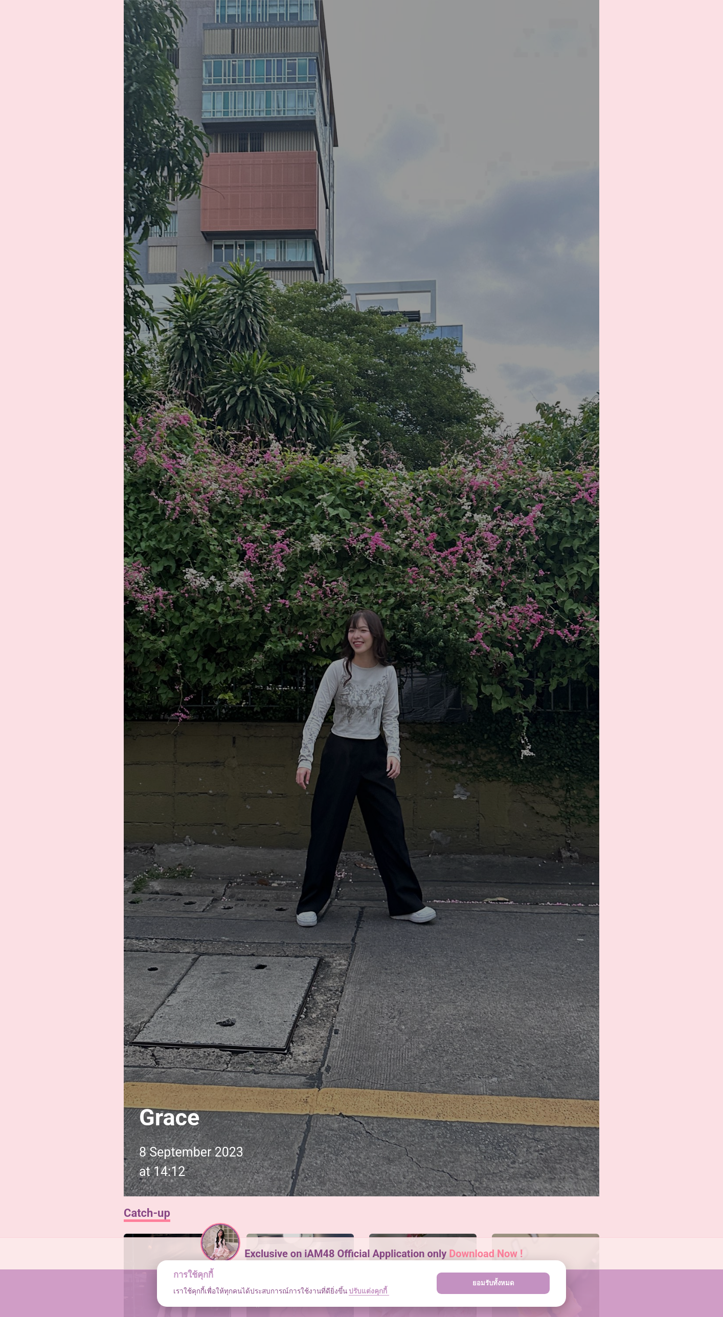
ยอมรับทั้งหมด (493, 1283)
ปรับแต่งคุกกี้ (369, 1291)
